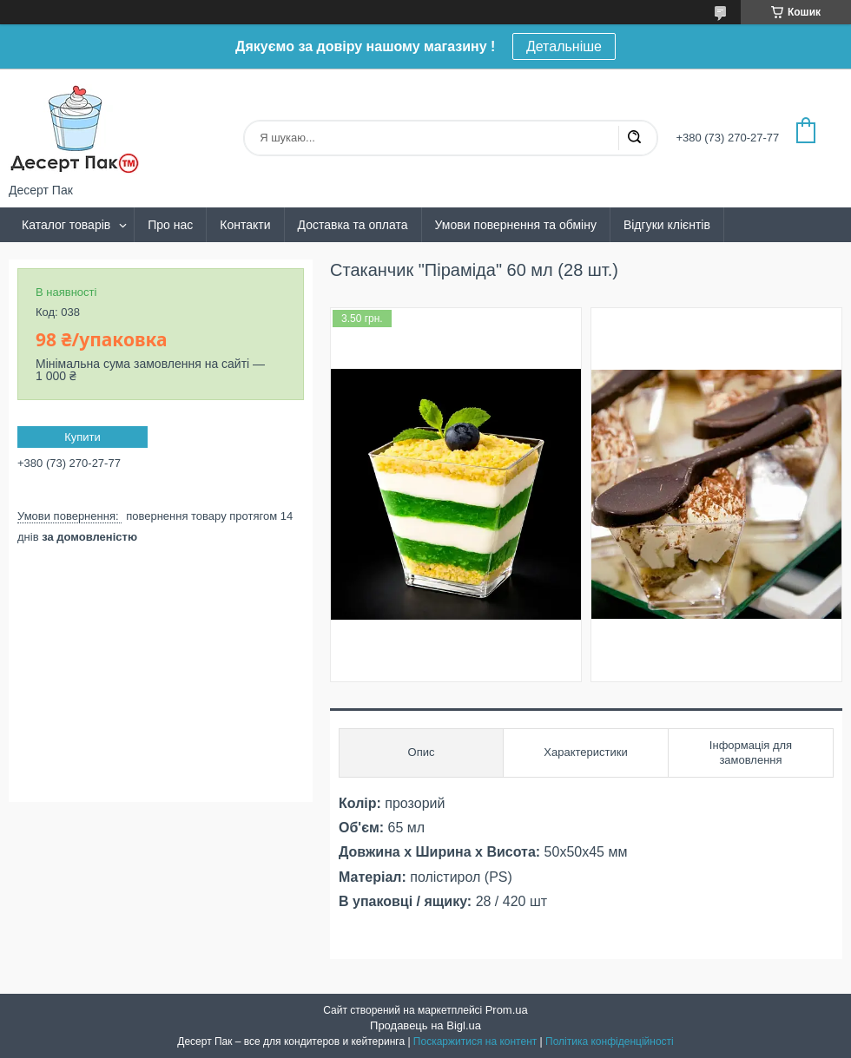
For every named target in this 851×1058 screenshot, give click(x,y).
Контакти (245, 225)
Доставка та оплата (353, 225)
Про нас (170, 225)
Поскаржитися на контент (475, 1041)
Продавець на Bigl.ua (425, 1025)
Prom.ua (506, 1009)
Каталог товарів (66, 225)
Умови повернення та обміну (516, 225)
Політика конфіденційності (609, 1041)
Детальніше (564, 46)
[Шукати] (634, 138)
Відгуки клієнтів (666, 225)
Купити (82, 437)
